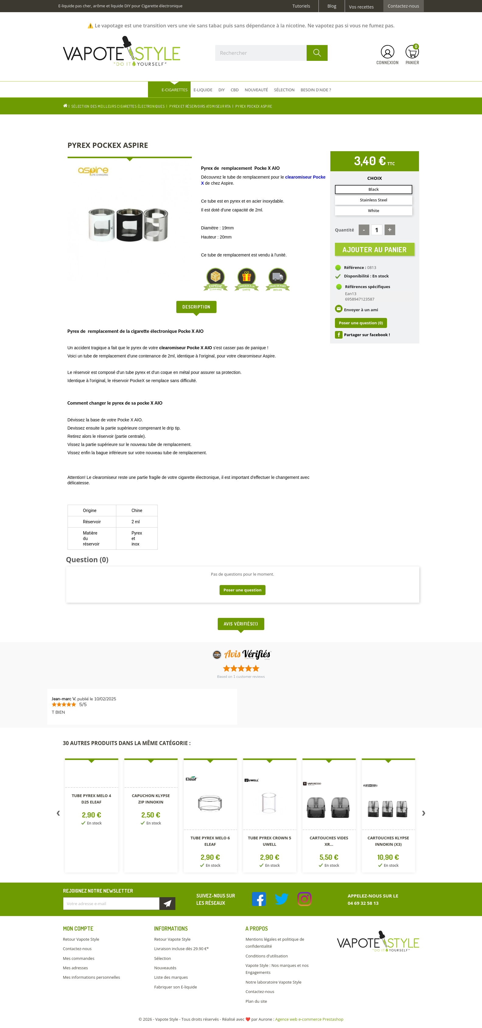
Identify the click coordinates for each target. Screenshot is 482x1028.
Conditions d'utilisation (266, 956)
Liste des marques (171, 977)
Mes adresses (75, 968)
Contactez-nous (403, 6)
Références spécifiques (367, 290)
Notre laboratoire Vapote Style (273, 982)
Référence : (355, 271)
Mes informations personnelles (91, 977)
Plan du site (256, 1001)
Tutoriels (301, 6)
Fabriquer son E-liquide (175, 987)
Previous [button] (58, 814)
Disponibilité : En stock (366, 280)
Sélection (162, 958)
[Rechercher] (271, 53)
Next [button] (424, 814)
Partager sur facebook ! (367, 338)
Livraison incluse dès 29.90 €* (181, 948)
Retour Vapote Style (81, 939)
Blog (331, 6)
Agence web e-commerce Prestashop (309, 1019)
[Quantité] (376, 230)
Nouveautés (165, 968)
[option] (92, 816)
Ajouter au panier (375, 251)
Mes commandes (78, 958)
